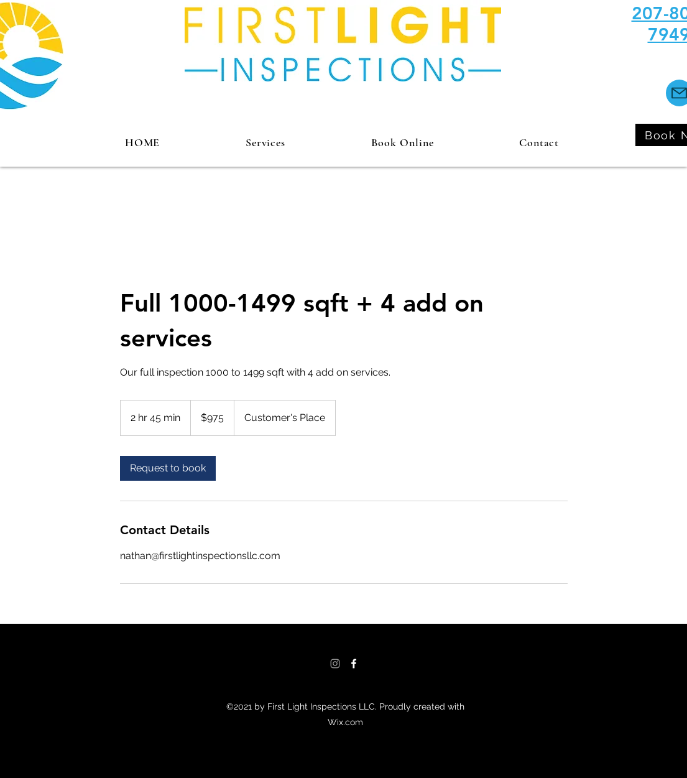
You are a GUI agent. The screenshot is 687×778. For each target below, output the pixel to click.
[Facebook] (354, 663)
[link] (168, 468)
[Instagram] (335, 663)
